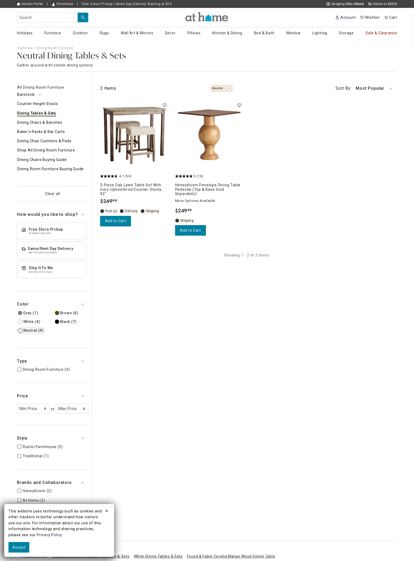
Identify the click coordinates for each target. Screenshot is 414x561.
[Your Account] (345, 17)
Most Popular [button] (364, 88)
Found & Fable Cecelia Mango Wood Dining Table (231, 556)
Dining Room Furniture (54, 48)
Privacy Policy (49, 535)
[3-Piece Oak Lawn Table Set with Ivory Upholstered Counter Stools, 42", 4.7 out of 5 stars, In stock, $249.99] (134, 135)
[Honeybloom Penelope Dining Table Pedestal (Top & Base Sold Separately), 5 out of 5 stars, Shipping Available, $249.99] (209, 135)
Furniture (25, 48)
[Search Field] (53, 17)
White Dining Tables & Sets (158, 556)
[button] (207, 16)
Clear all (52, 194)
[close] (106, 511)
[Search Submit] (83, 17)
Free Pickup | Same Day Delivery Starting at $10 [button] (127, 4)
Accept (18, 547)
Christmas (62, 4)
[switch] (164, 105)
